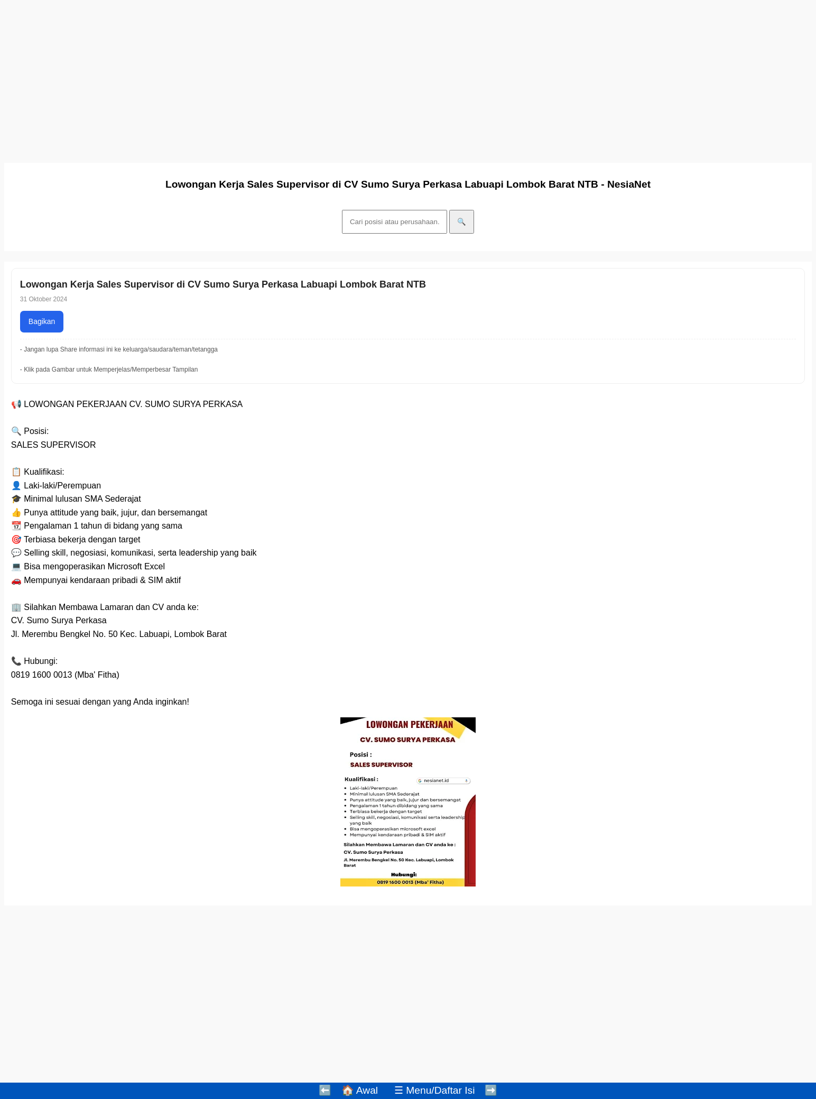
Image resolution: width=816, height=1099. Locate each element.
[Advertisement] (321, 78)
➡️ (491, 1090)
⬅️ (325, 1090)
